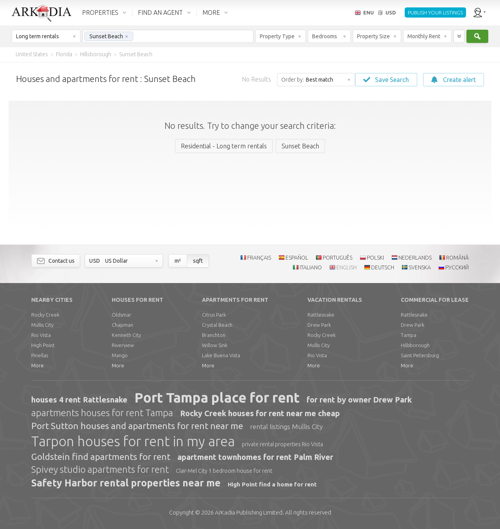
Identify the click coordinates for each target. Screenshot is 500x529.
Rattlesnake (320, 314)
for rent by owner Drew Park (359, 399)
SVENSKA (420, 267)
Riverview (123, 345)
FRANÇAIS (259, 258)
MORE (211, 12)
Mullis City (42, 325)
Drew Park (319, 325)
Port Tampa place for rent (217, 397)
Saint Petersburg (420, 355)
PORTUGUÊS (337, 258)
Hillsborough (415, 345)
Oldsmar (121, 314)
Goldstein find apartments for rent (100, 456)
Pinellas (39, 355)
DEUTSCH (382, 267)
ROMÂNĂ (457, 258)
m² (178, 261)
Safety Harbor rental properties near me (126, 482)
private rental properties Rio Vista (282, 444)
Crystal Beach (217, 325)
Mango (120, 355)
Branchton (213, 335)
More (37, 365)
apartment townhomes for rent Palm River (255, 456)
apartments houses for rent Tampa (102, 413)
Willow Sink (214, 345)
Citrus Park (214, 314)
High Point (43, 345)
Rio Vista (41, 335)
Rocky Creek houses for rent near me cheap (260, 413)
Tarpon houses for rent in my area (133, 441)
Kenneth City (126, 335)
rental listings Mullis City (286, 426)
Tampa (408, 335)
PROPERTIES (100, 12)
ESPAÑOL (297, 258)
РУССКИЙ (457, 267)
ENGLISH (346, 267)
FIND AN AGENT (160, 12)
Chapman (122, 325)
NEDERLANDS (415, 258)
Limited (248, 512)
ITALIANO (311, 267)
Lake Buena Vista (221, 355)
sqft (198, 261)
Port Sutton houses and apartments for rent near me (137, 426)
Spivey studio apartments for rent (100, 469)
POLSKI (375, 258)
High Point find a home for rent (272, 484)
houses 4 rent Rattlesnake (79, 399)
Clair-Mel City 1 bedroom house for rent (224, 471)
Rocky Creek (45, 314)
